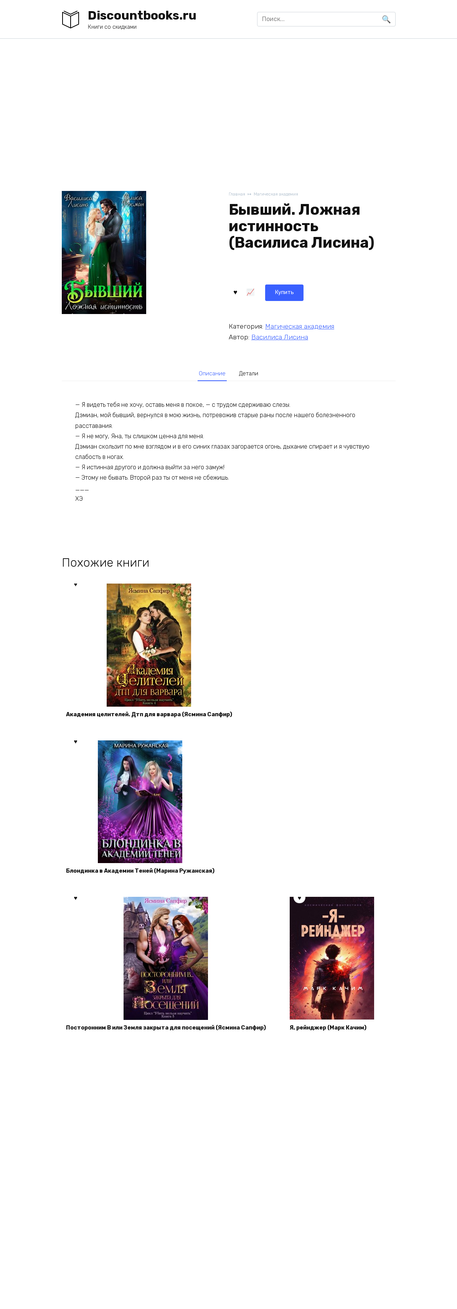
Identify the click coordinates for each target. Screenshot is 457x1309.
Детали (251, 373)
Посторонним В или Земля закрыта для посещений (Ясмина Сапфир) (178, 1039)
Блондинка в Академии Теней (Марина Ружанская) (150, 878)
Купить (248, 290)
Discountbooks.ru (142, 15)
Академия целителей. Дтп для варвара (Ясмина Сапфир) (159, 717)
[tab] (210, 373)
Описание (210, 373)
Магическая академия (281, 194)
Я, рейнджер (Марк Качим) (110, 1200)
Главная (238, 194)
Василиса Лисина (279, 335)
